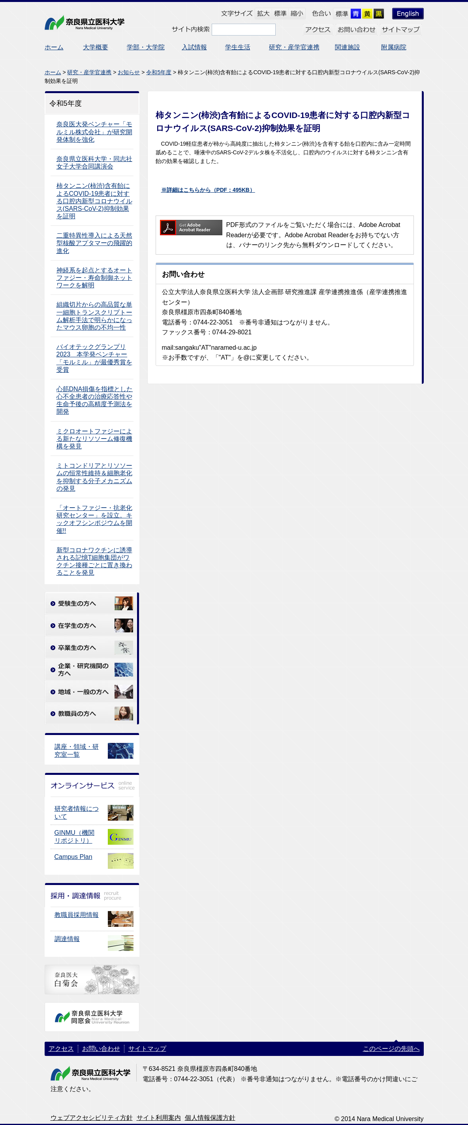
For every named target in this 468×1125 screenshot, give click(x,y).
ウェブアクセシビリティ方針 (92, 1117)
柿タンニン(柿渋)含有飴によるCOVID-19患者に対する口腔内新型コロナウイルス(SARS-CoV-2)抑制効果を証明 (94, 200)
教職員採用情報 (77, 914)
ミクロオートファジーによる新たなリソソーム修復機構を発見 (94, 439)
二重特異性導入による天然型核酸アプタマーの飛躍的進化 (94, 243)
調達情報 (67, 939)
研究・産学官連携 (89, 72)
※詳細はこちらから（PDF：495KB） (208, 190)
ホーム (53, 72)
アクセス (61, 1048)
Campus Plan (73, 856)
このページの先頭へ (391, 1048)
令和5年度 (158, 72)
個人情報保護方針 (210, 1117)
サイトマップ (147, 1048)
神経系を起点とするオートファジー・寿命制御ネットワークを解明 (94, 278)
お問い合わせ (101, 1048)
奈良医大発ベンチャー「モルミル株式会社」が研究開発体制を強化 (94, 131)
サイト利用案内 (159, 1117)
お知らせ (129, 72)
